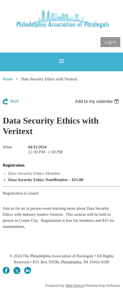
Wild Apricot (74, 285)
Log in (110, 42)
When (7, 147)
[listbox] (97, 101)
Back (14, 101)
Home (8, 79)
